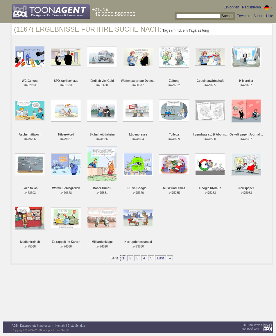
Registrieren (251, 7)
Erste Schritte (76, 325)
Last (160, 258)
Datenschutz (28, 325)
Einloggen (231, 7)
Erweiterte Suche (250, 16)
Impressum (46, 325)
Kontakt (60, 325)
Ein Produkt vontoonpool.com (251, 327)
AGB (15, 325)
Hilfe (269, 16)
